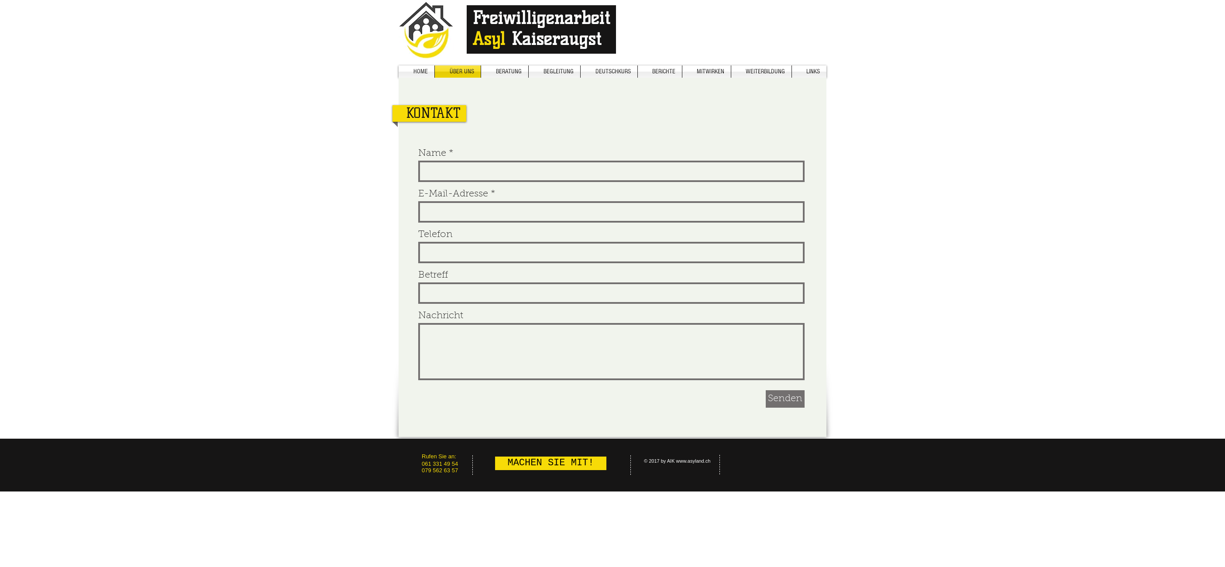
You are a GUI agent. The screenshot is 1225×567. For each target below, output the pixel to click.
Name (432, 153)
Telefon (435, 235)
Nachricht (440, 316)
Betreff (433, 275)
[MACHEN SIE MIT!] (550, 463)
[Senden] (785, 399)
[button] (761, 71)
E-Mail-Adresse (453, 194)
